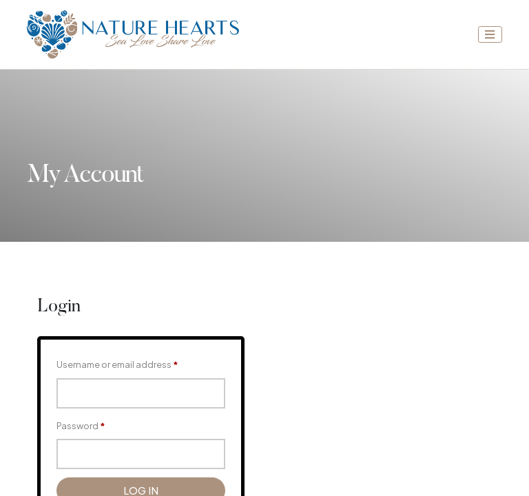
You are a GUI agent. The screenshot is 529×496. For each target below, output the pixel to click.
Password (80, 425)
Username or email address (117, 364)
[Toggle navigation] (490, 34)
